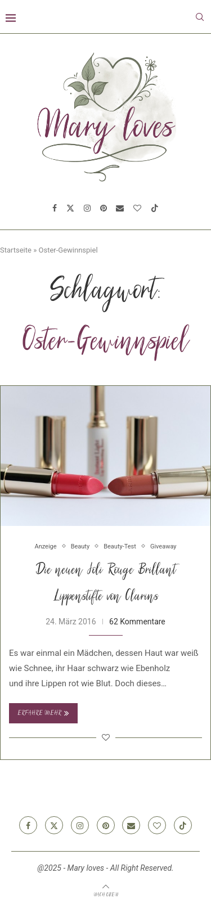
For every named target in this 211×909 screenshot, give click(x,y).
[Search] (199, 17)
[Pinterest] (103, 208)
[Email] (120, 208)
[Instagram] (87, 208)
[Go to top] (105, 894)
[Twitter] (70, 208)
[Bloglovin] (137, 208)
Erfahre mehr (43, 713)
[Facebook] (54, 208)
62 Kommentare (137, 621)
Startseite (16, 250)
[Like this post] (106, 737)
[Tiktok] (155, 208)
